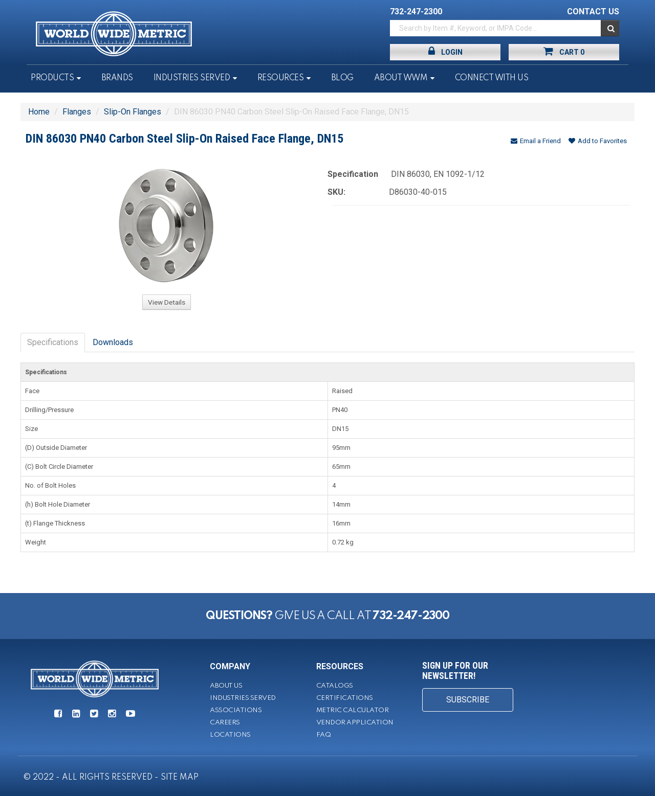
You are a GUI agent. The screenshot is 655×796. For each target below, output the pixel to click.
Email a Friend (536, 141)
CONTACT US (593, 11)
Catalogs (334, 686)
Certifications (344, 698)
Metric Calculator (352, 710)
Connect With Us (492, 78)
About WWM (401, 78)
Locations (230, 735)
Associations (235, 710)
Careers (225, 722)
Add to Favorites (598, 141)
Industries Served (192, 78)
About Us (226, 686)
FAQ (323, 735)
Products (52, 78)
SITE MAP (180, 778)
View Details (166, 302)
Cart (563, 51)
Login (445, 51)
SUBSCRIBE (467, 699)
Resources (280, 78)
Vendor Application (355, 722)
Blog (342, 78)
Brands (117, 78)
